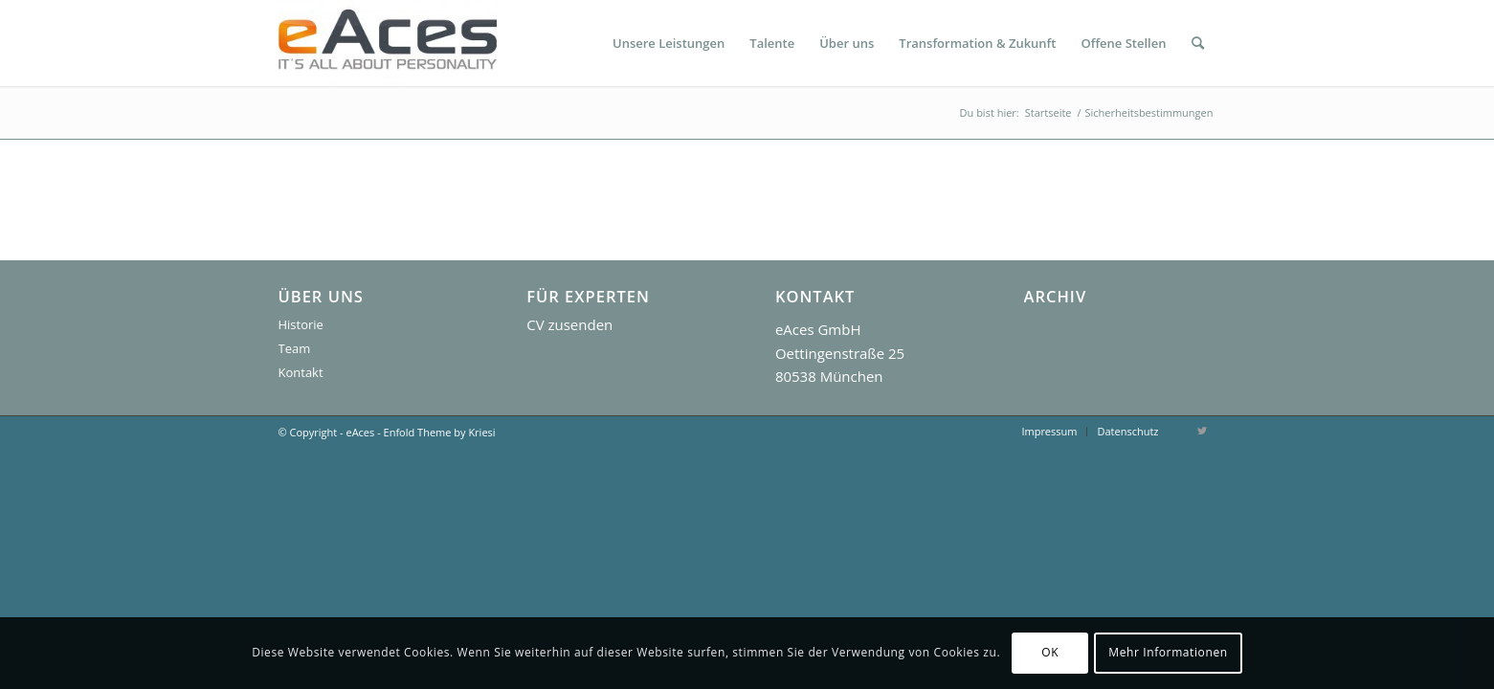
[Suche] (1197, 43)
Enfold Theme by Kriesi (440, 432)
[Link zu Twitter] (1202, 430)
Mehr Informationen (1167, 652)
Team (295, 348)
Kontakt (301, 372)
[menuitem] (668, 43)
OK (1050, 652)
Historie (301, 324)
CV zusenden (569, 324)
